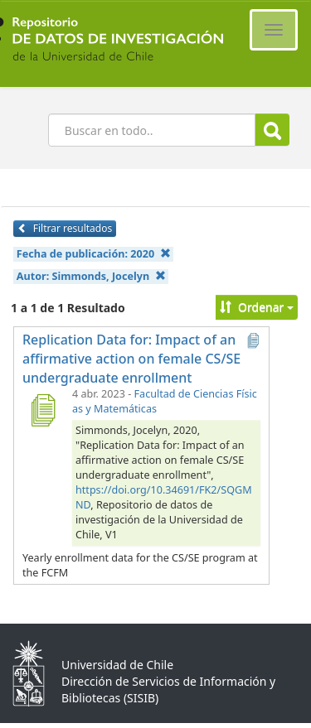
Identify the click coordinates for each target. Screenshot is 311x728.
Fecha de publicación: (94, 254)
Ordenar (257, 307)
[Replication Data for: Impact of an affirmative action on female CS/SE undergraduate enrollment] (42, 410)
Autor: (91, 276)
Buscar (272, 130)
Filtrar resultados (64, 228)
